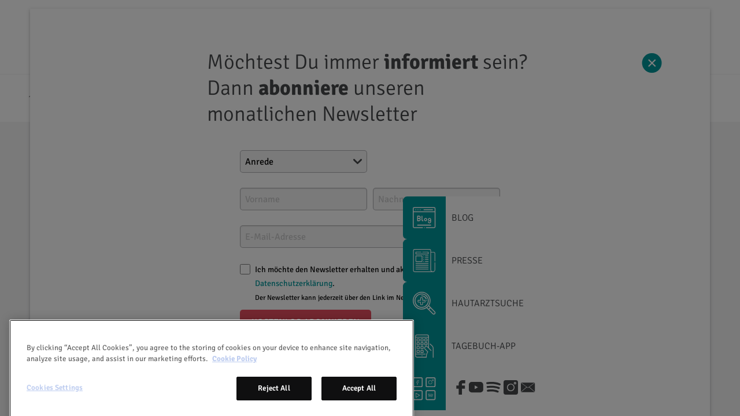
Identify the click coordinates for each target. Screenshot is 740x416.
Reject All (274, 403)
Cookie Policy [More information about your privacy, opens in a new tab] (234, 373)
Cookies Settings (55, 402)
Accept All (359, 403)
